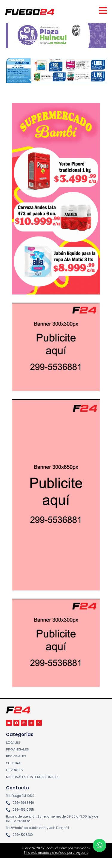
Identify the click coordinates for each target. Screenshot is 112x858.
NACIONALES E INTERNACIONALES (32, 777)
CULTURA (13, 763)
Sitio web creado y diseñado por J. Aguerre (56, 853)
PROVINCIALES (17, 749)
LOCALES (13, 742)
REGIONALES (16, 756)
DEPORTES (14, 770)
